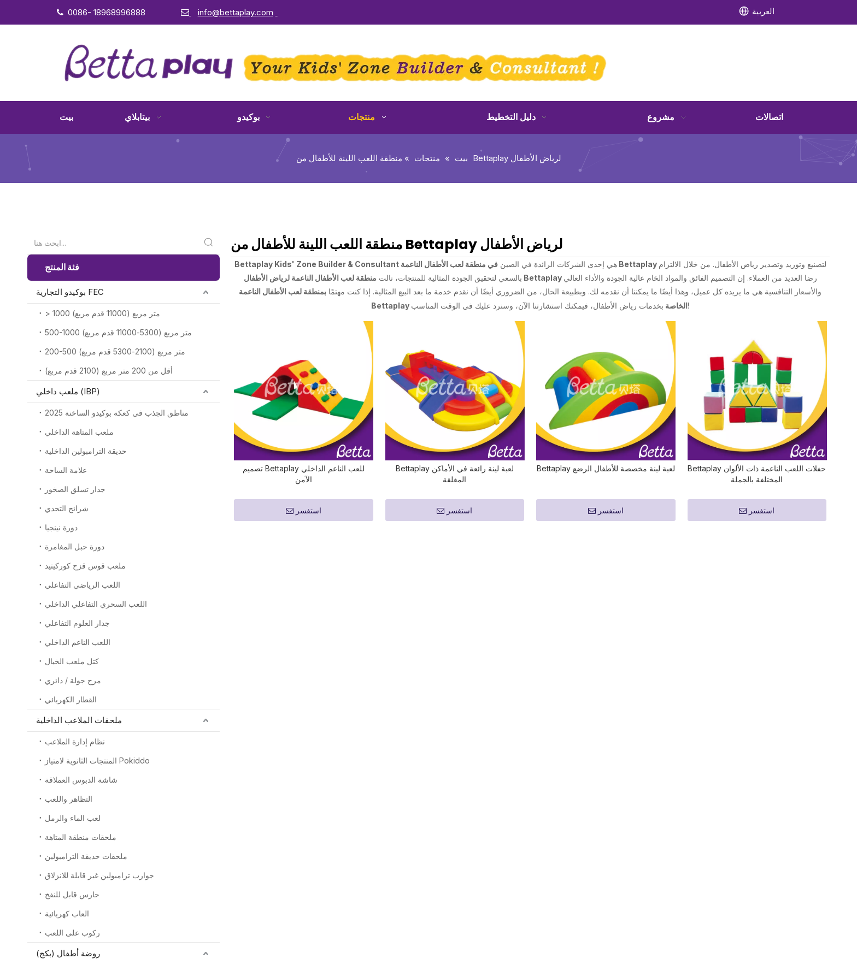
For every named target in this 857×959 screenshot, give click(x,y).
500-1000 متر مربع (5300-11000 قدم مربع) (118, 332)
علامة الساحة (66, 470)
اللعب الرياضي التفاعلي (82, 584)
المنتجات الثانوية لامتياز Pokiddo (97, 760)
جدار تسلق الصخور (75, 489)
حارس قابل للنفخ (72, 894)
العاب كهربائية (67, 913)
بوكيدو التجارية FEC (70, 292)
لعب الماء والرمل (73, 817)
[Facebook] (553, 11)
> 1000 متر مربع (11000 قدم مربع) (102, 313)
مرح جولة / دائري (73, 680)
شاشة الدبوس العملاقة (81, 779)
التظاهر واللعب (68, 798)
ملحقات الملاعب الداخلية (79, 720)
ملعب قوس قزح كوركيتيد (85, 565)
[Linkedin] (575, 11)
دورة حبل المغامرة (74, 546)
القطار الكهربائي (71, 699)
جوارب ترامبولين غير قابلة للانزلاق (99, 875)
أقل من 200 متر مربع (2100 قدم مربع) (109, 370)
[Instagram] (642, 11)
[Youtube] (620, 11)
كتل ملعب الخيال (72, 661)
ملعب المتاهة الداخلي (79, 431)
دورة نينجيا (61, 527)
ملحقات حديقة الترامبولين (86, 856)
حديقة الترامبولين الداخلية (86, 450)
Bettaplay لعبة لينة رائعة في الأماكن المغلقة (455, 362)
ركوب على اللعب (72, 932)
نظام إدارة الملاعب (75, 741)
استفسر (303, 399)
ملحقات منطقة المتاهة (80, 837)
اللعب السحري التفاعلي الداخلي (96, 603)
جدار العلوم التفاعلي (77, 623)
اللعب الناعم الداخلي (77, 642)
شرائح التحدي (67, 508)
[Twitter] (598, 11)
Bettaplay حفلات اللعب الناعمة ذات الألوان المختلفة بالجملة (757, 362)
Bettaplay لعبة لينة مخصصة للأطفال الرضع (606, 356)
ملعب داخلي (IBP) (68, 391)
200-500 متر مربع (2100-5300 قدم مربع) (115, 351)
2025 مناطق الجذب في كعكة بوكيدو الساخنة (117, 412)
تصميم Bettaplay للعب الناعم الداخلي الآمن (304, 362)
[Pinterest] (664, 11)
